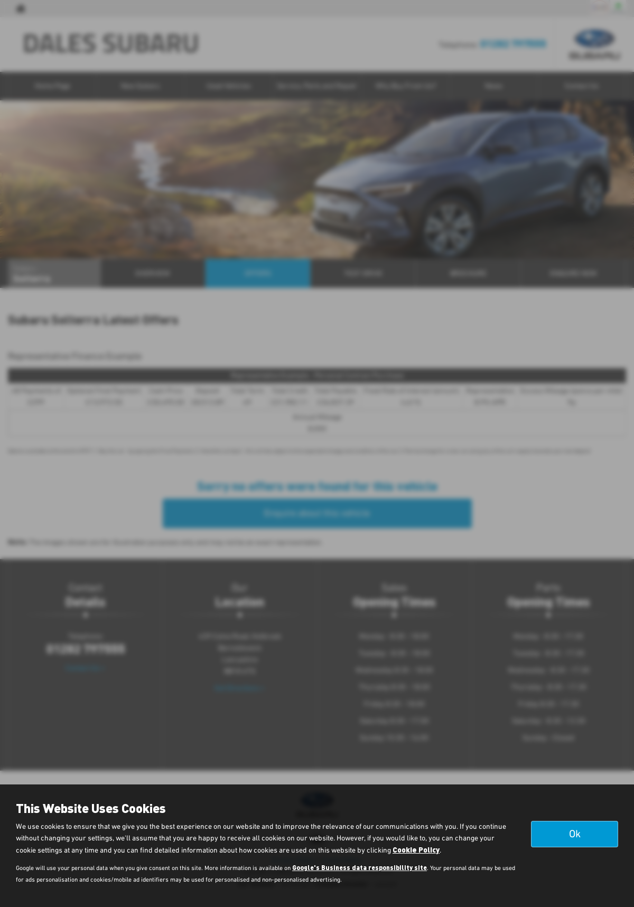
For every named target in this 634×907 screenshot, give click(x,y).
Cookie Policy (416, 849)
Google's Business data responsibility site (359, 867)
